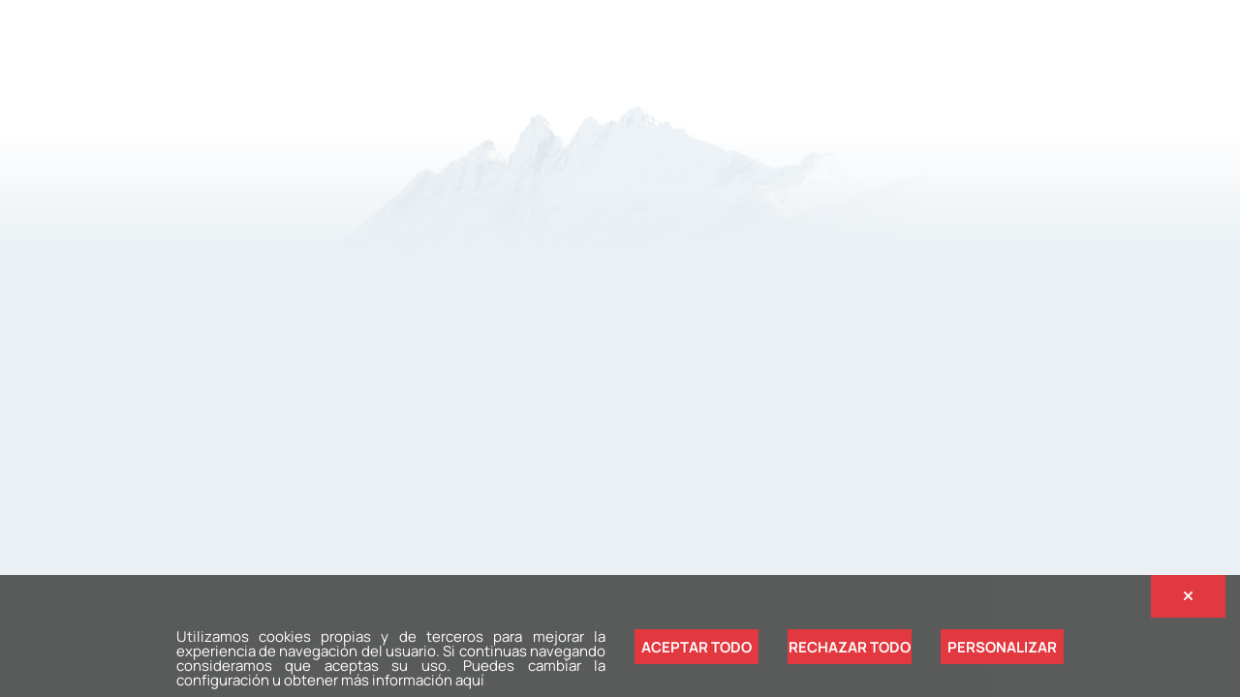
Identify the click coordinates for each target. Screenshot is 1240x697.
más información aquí (412, 680)
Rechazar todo (850, 647)
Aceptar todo (696, 647)
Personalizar (1002, 647)
